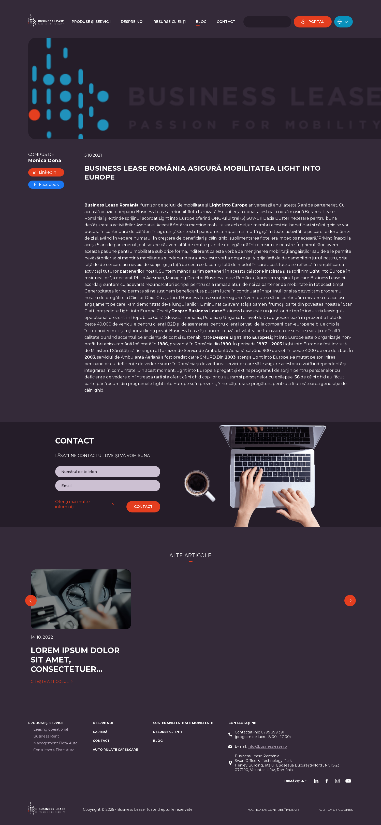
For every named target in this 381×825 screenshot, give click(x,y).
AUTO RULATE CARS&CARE (115, 750)
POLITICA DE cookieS (335, 810)
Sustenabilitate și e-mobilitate (183, 723)
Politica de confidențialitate (273, 810)
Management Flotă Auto (55, 743)
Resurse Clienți (167, 732)
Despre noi (103, 723)
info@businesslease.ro (267, 746)
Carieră (100, 732)
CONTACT (101, 741)
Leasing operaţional (50, 729)
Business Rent (46, 736)
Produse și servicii (45, 723)
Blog (158, 741)
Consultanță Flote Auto (54, 750)
